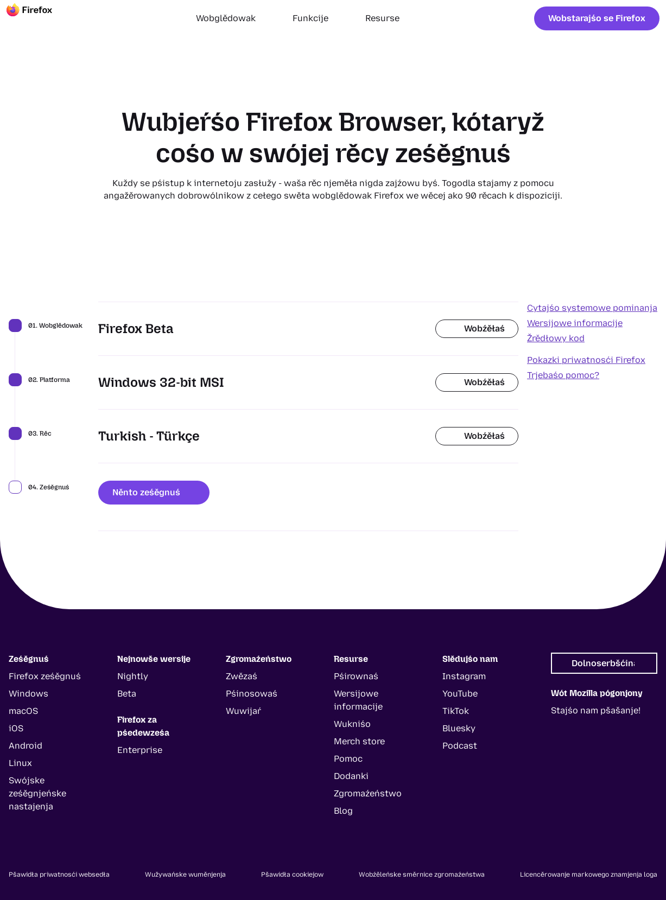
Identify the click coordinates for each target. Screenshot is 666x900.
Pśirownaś (356, 676)
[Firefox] (39, 18)
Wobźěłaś (477, 328)
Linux (20, 763)
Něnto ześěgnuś (153, 492)
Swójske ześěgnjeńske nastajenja (37, 793)
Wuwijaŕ (243, 711)
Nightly (132, 676)
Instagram (464, 676)
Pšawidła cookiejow (292, 874)
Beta (126, 693)
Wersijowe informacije (575, 323)
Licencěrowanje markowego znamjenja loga (588, 874)
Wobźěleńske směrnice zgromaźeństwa (422, 874)
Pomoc (348, 759)
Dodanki (351, 776)
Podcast (459, 746)
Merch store (359, 741)
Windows (28, 693)
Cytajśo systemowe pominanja (592, 308)
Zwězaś (241, 676)
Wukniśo (352, 724)
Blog (343, 811)
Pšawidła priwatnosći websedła (59, 874)
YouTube (460, 693)
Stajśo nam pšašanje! (595, 710)
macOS (23, 711)
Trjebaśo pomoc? (563, 375)
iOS (16, 728)
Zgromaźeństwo (368, 793)
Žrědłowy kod (556, 338)
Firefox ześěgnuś (45, 676)
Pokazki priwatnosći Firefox (586, 360)
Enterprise (139, 750)
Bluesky (458, 728)
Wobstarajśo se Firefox (596, 18)
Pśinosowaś (251, 693)
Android (25, 746)
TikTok (455, 711)
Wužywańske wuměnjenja (185, 874)
